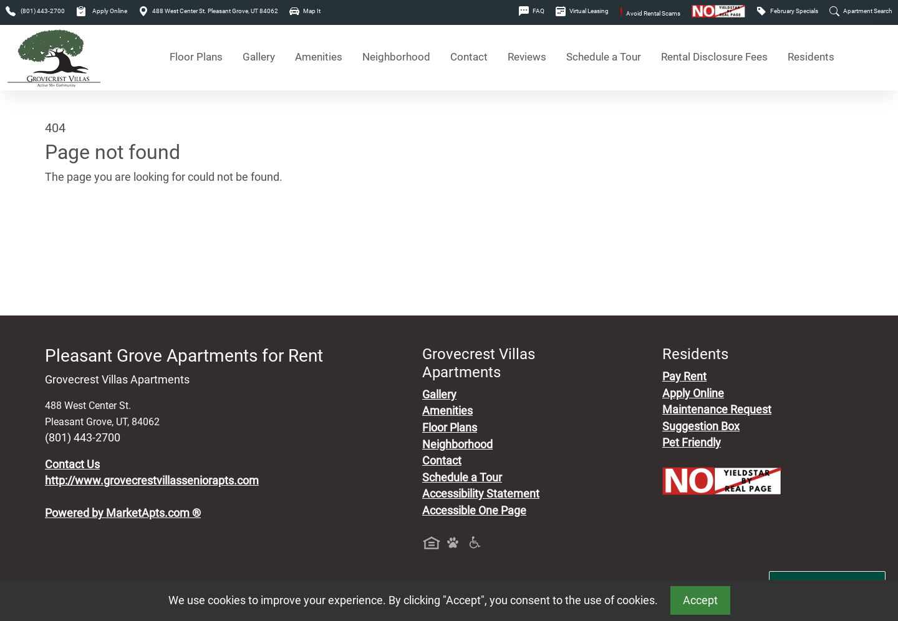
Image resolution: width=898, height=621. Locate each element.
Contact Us (72, 464)
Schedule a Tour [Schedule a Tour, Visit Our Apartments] (603, 57)
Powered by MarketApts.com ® (123, 513)
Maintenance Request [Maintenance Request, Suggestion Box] (716, 409)
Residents (811, 57)
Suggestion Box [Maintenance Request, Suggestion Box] (701, 426)
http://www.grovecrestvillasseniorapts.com (152, 480)
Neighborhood (457, 444)
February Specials (787, 11)
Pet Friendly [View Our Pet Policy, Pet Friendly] (691, 442)
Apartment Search (860, 11)
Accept (700, 600)
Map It (305, 11)
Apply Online (101, 11)
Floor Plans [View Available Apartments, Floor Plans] (196, 57)
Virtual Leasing (582, 11)
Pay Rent (684, 376)
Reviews (527, 57)
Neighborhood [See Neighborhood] (396, 57)
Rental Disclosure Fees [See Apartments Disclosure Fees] (714, 57)
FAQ (531, 11)
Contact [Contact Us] (469, 57)
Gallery (259, 57)
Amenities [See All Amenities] (318, 57)
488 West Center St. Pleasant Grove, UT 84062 (208, 11)
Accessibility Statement (480, 494)
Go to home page (87, 235)
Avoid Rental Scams (650, 13)
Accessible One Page (474, 510)
